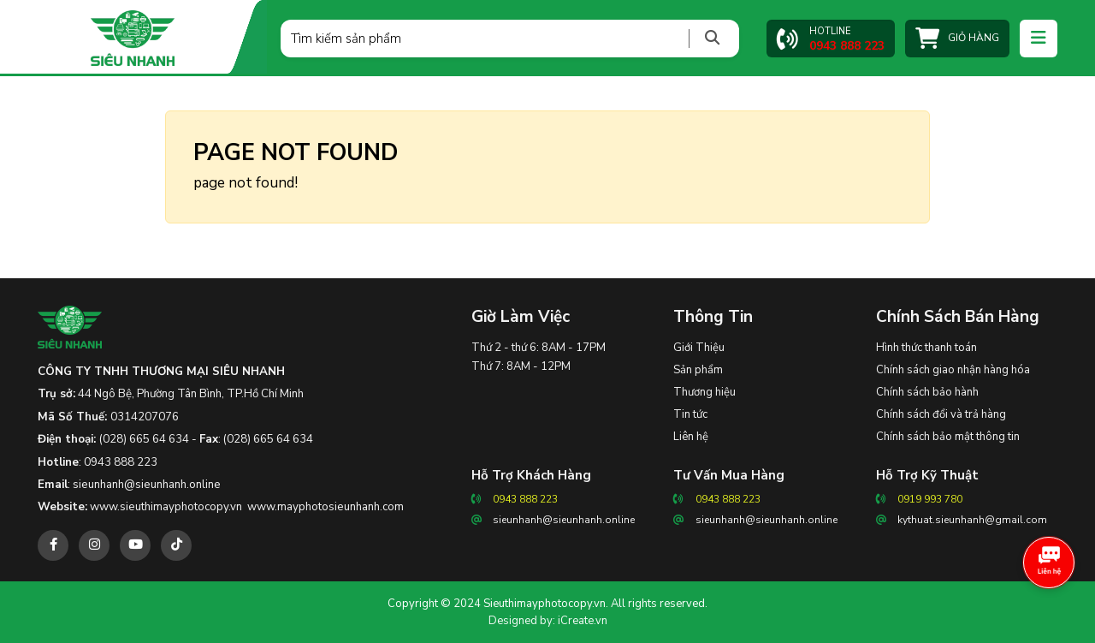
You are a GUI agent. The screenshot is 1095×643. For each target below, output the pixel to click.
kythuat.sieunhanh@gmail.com (972, 520)
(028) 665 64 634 (144, 439)
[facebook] (53, 545)
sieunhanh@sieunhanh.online (147, 484)
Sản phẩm (698, 370)
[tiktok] (176, 545)
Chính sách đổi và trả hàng (941, 414)
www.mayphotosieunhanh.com (325, 507)
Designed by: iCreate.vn (547, 620)
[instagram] (94, 545)
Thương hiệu (704, 392)
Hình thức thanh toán (926, 347)
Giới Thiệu (699, 347)
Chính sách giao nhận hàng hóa (953, 370)
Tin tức (690, 414)
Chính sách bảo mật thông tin (948, 436)
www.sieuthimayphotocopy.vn (166, 507)
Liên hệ (690, 436)
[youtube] (135, 545)
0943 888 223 (120, 462)
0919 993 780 (929, 499)
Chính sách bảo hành (927, 392)
